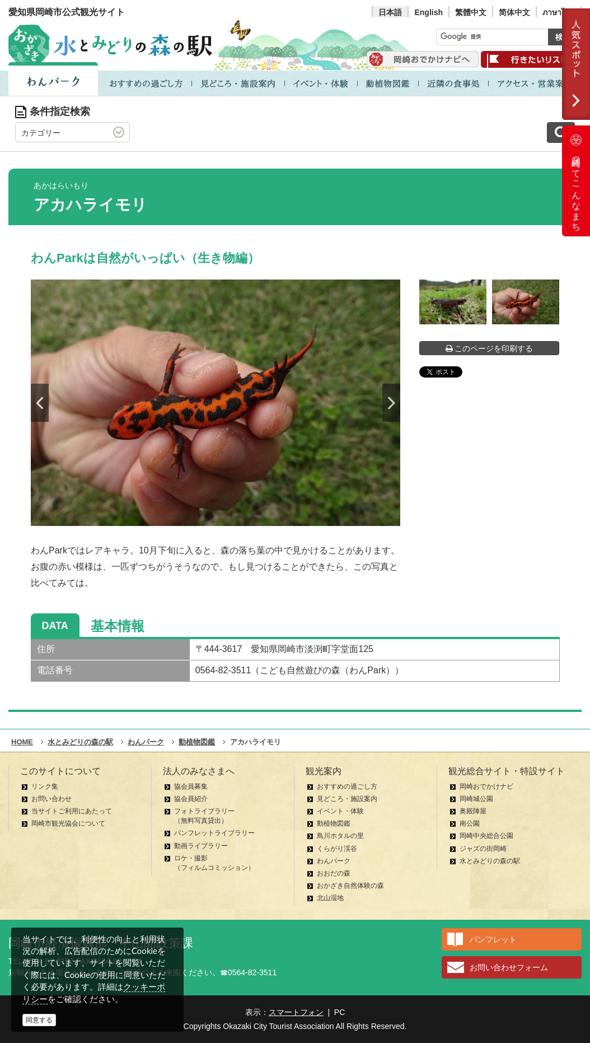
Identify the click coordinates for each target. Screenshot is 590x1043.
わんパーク (333, 861)
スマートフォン (296, 1012)
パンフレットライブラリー (214, 833)
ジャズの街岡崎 (483, 849)
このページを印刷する (489, 348)
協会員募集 (191, 786)
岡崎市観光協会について (68, 823)
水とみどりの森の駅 (490, 861)
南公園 (470, 823)
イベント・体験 (340, 811)
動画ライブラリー (201, 846)
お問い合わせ (51, 799)
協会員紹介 (191, 799)
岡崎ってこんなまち (576, 180)
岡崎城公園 (476, 799)
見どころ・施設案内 (347, 799)
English (428, 12)
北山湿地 (330, 898)
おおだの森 (333, 873)
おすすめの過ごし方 (347, 786)
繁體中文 (470, 12)
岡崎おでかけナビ (486, 786)
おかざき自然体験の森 (350, 886)
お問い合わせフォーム (509, 967)
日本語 (390, 12)
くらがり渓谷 (337, 849)
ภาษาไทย (558, 12)
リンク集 (44, 786)
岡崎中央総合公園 (486, 836)
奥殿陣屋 (473, 811)
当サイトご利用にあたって (71, 811)
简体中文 (514, 12)
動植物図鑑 (333, 823)
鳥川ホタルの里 (340, 836)
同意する (39, 1020)
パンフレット (493, 939)
